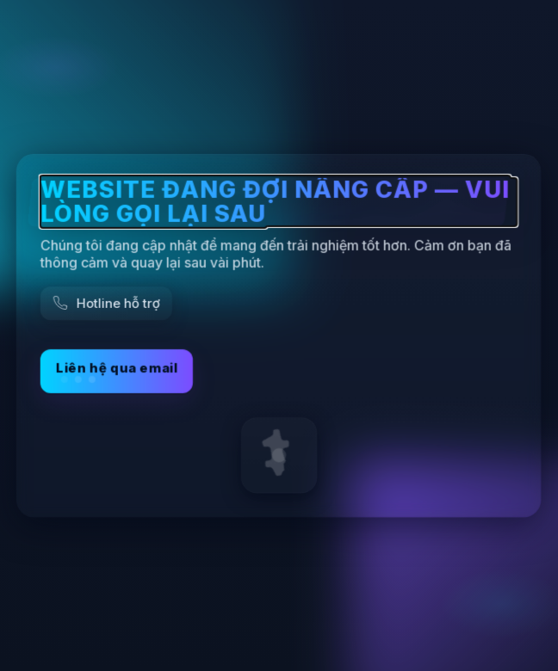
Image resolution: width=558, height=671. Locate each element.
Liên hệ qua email (116, 371)
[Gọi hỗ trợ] (106, 303)
